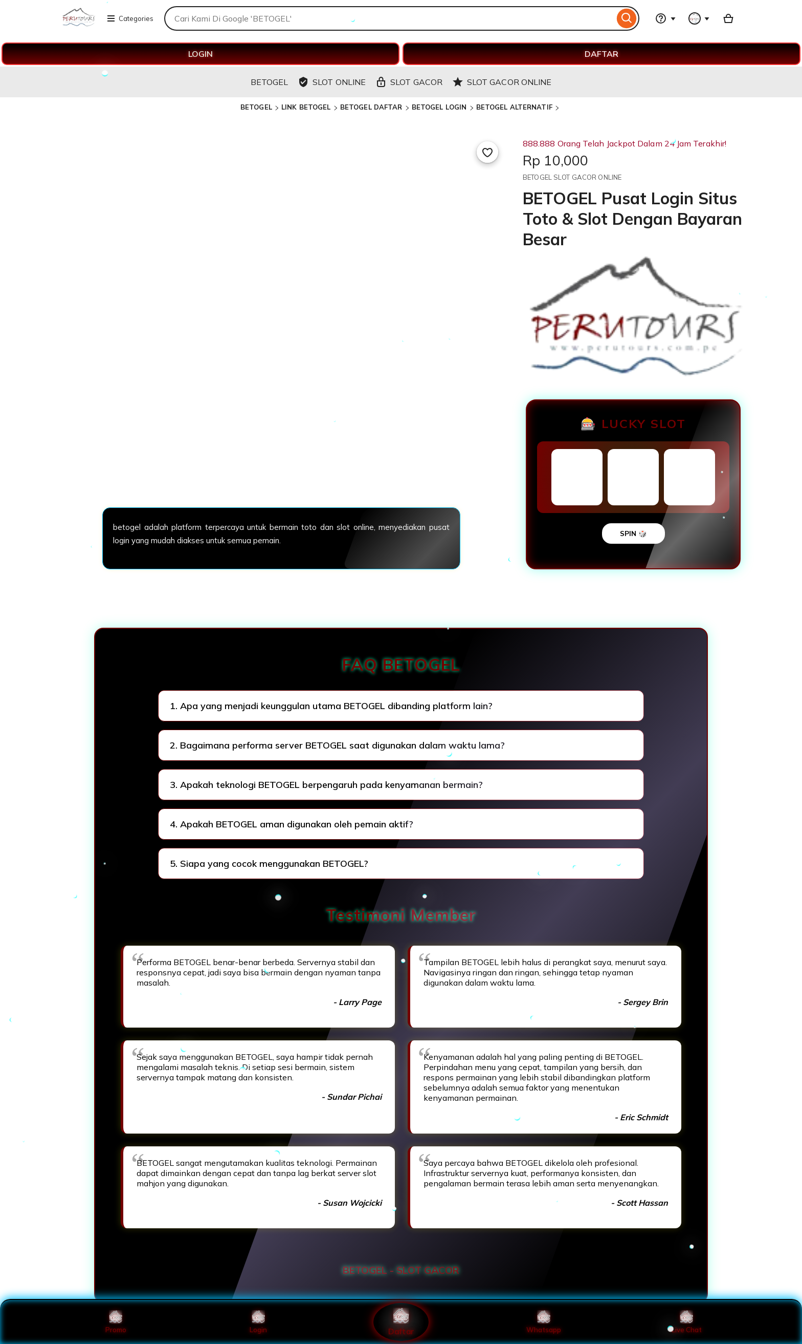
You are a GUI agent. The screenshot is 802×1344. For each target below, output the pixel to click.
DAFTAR (601, 54)
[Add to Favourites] (487, 152)
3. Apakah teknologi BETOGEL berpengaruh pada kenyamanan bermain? (326, 785)
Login (258, 1322)
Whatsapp (543, 1322)
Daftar (401, 1322)
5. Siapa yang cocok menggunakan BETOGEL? (269, 863)
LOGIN (200, 54)
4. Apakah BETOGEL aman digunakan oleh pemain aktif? (291, 824)
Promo (115, 1322)
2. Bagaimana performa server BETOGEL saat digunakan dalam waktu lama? (337, 745)
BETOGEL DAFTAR (371, 107)
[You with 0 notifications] (699, 18)
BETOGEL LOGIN (439, 107)
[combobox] (389, 18)
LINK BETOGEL (306, 107)
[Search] (626, 18)
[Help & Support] (665, 18)
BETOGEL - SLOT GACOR (401, 1270)
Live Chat (687, 1322)
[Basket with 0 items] (728, 18)
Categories (129, 18)
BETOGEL (256, 107)
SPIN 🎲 (633, 533)
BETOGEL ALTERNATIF (514, 107)
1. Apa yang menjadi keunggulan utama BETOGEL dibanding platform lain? (331, 706)
